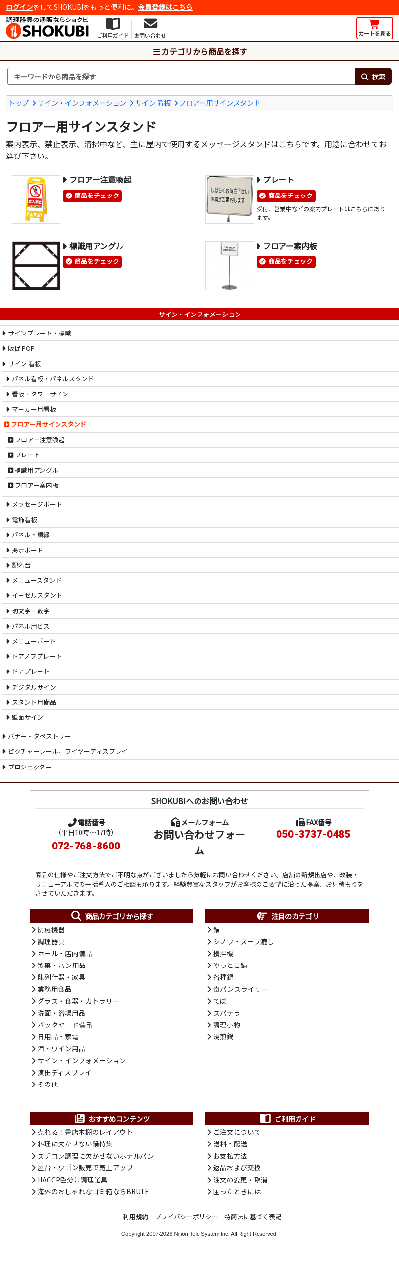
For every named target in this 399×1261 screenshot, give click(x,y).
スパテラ (226, 1013)
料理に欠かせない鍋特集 (75, 1143)
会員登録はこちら (165, 7)
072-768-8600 (86, 846)
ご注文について (237, 1132)
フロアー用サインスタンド (219, 103)
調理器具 (51, 941)
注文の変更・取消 (240, 1179)
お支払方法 (230, 1156)
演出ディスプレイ (65, 1072)
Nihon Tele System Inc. (202, 1234)
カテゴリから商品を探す (199, 51)
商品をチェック (97, 195)
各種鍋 (223, 977)
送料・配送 (230, 1143)
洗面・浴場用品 (61, 1013)
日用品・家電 (58, 1036)
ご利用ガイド (287, 1118)
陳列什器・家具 (61, 977)
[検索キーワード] (181, 76)
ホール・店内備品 (65, 953)
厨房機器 (51, 929)
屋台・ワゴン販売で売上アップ (85, 1167)
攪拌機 (223, 953)
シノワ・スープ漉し (243, 941)
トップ (18, 103)
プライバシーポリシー (186, 1216)
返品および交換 (237, 1167)
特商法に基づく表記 (252, 1216)
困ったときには (237, 1191)
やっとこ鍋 (230, 965)
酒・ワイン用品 (61, 1048)
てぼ (220, 1000)
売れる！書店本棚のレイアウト (85, 1132)
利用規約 (135, 1216)
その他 (48, 1084)
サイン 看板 (153, 103)
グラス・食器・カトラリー (79, 1000)
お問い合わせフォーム (199, 842)
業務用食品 (55, 989)
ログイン (19, 7)
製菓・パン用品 (62, 965)
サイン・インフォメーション (82, 103)
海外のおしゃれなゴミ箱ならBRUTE (93, 1191)
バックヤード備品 (65, 1024)
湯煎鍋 (223, 1036)
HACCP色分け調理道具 (73, 1179)
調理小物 (226, 1024)
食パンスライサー (240, 989)
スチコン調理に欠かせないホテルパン (96, 1156)
